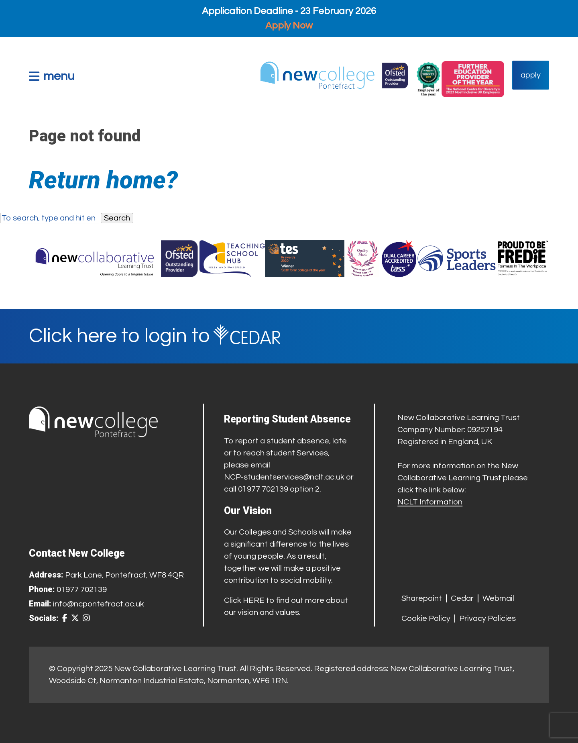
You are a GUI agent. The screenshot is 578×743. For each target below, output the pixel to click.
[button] (51, 76)
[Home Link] (334, 75)
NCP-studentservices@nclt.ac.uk (284, 477)
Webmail (498, 598)
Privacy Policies (487, 618)
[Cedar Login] (289, 336)
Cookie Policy (425, 618)
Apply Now (289, 25)
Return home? (103, 180)
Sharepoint (421, 598)
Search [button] (117, 218)
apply (531, 75)
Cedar (462, 598)
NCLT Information (429, 502)
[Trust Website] (95, 258)
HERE (254, 600)
